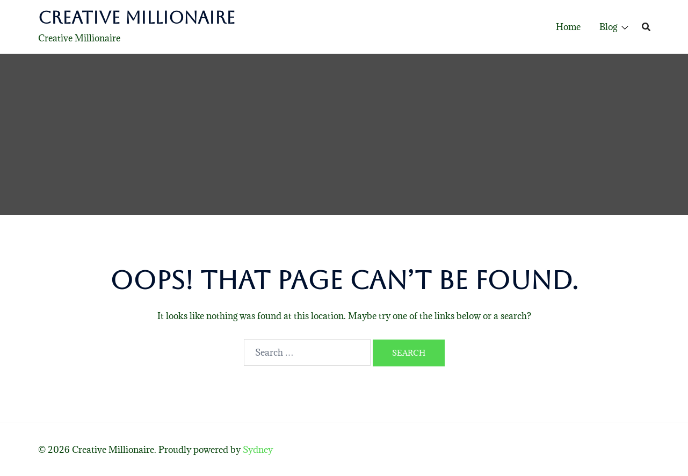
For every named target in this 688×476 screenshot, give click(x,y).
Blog (608, 27)
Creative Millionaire (136, 17)
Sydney (258, 450)
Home (568, 27)
